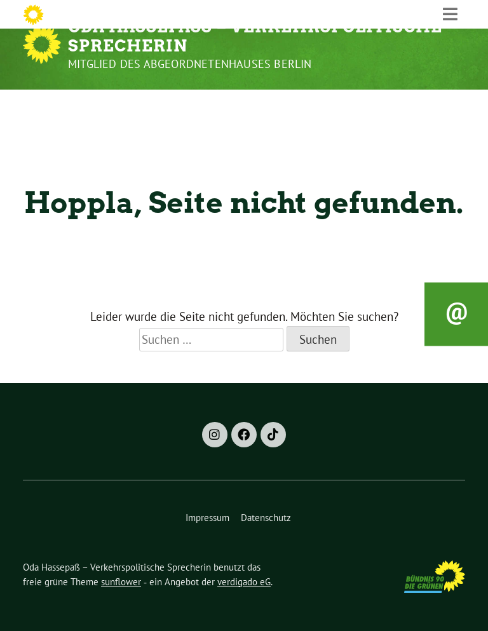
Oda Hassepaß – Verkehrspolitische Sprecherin (255, 36)
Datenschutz (266, 518)
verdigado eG (244, 582)
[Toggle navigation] (450, 103)
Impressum (207, 518)
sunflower (121, 582)
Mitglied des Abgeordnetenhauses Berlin (190, 64)
